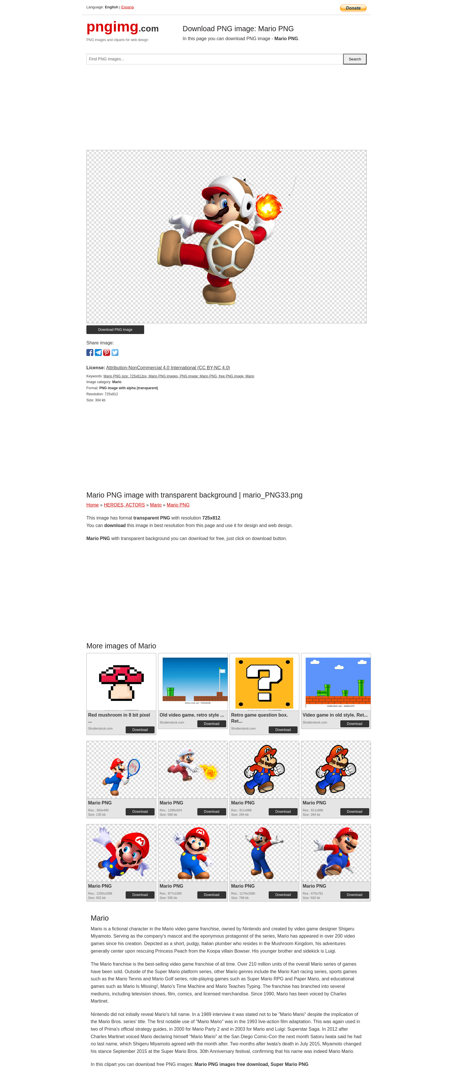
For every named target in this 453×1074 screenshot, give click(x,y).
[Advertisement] (226, 109)
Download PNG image (115, 330)
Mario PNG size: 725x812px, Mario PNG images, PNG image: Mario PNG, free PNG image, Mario (178, 376)
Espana (127, 7)
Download (140, 730)
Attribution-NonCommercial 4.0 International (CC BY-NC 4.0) (168, 367)
